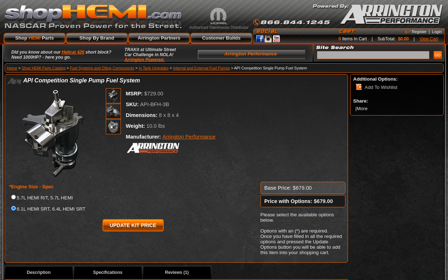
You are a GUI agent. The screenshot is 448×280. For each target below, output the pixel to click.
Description (38, 272)
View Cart (429, 38)
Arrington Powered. (144, 59)
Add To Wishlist (381, 87)
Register (419, 32)
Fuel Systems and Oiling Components (102, 68)
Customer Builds (221, 38)
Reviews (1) (177, 272)
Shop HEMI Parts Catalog (43, 68)
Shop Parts (34, 38)
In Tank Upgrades (153, 68)
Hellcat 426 (73, 52)
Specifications (107, 272)
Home (12, 68)
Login (437, 32)
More (363, 108)
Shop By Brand (97, 38)
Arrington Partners (159, 38)
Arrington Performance (188, 137)
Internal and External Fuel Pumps (201, 68)
